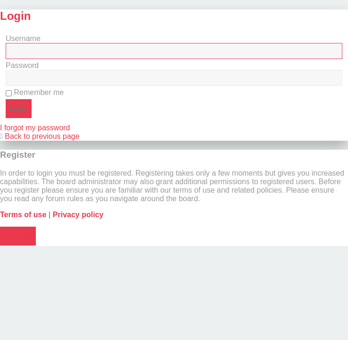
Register (18, 236)
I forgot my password (35, 128)
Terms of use (23, 215)
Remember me (35, 92)
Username (23, 38)
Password (22, 65)
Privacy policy (78, 215)
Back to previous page (42, 136)
